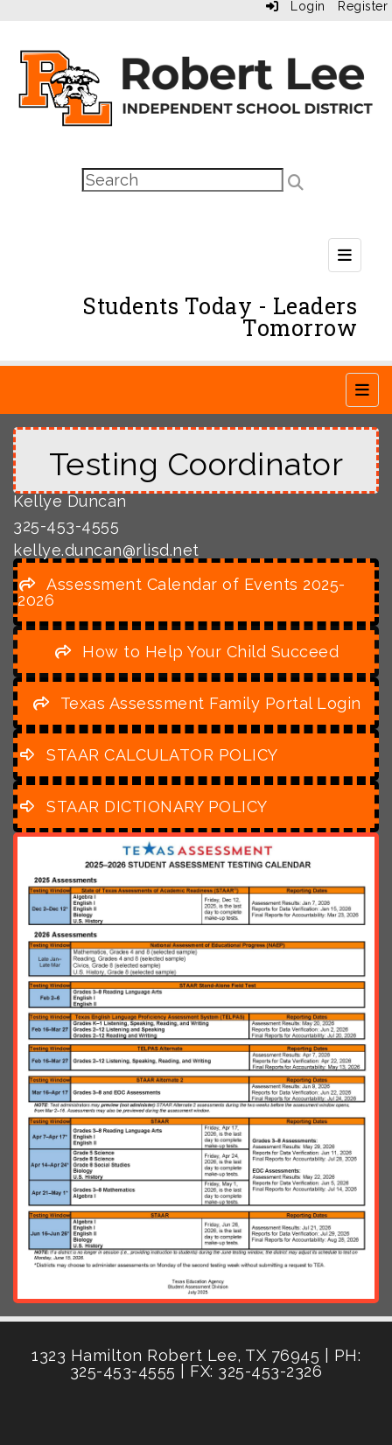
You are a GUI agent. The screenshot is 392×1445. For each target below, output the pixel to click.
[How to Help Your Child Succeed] (196, 651)
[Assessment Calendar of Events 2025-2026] (182, 592)
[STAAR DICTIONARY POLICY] (143, 806)
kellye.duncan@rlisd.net (106, 550)
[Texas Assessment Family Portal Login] (196, 703)
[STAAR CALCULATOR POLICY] (148, 755)
